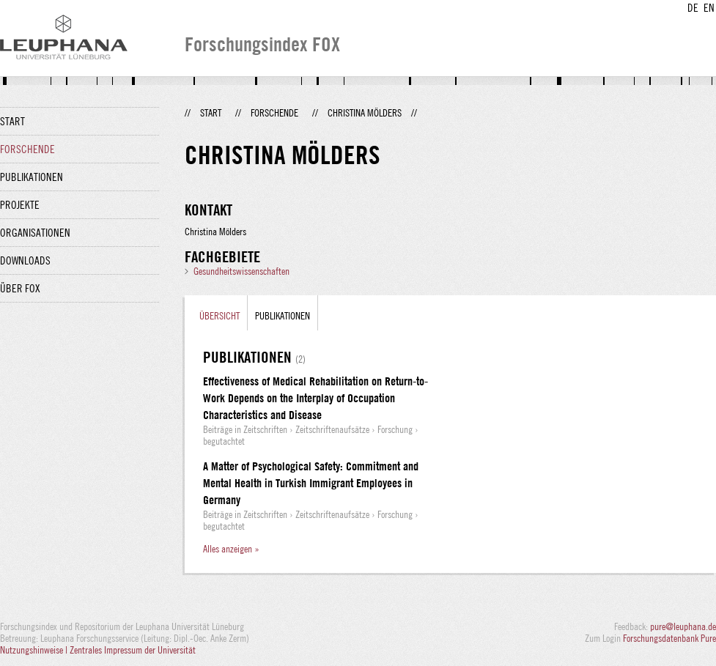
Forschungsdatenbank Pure (669, 638)
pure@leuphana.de (683, 626)
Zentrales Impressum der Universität (133, 650)
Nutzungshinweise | (35, 650)
